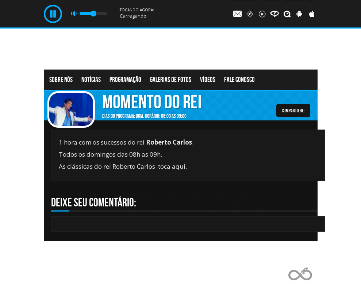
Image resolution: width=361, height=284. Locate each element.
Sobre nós (61, 79)
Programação (125, 79)
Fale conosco (239, 79)
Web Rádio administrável (300, 274)
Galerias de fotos (170, 79)
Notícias (91, 79)
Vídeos (207, 79)
